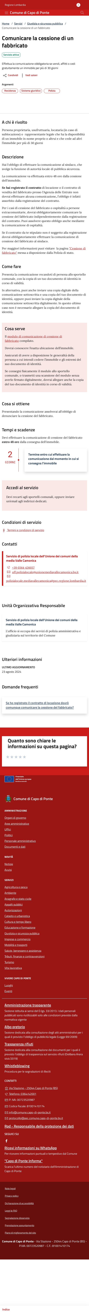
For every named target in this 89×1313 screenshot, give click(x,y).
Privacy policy (11, 1196)
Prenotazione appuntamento (19, 1225)
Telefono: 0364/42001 (20, 1094)
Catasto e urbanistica (17, 916)
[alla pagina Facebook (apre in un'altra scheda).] (6, 1141)
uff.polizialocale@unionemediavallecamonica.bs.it (45, 572)
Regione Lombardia (15, 5)
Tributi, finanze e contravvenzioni (24, 956)
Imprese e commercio (17, 939)
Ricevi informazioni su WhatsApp (30, 1148)
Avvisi (8, 870)
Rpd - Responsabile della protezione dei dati (39, 1126)
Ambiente (10, 893)
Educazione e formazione (19, 927)
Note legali (10, 1188)
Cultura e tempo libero (17, 922)
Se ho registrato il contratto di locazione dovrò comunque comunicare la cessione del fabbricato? (40, 705)
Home (5, 23)
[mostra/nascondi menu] (6, 13)
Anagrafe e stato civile (17, 899)
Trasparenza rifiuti (18, 1044)
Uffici (7, 829)
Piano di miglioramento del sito (20, 1233)
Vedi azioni (28, 75)
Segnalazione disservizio (17, 1218)
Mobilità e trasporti (15, 945)
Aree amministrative (16, 823)
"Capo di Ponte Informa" (23, 1161)
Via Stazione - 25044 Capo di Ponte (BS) (44, 1087)
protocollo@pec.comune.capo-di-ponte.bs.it (33, 1118)
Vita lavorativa (13, 968)
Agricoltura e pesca (15, 887)
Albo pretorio (14, 1027)
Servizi (18, 23)
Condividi (10, 75)
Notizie (8, 864)
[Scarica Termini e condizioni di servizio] (23, 530)
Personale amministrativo (20, 841)
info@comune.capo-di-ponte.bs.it (27, 1112)
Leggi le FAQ (11, 1210)
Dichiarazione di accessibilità (19, 1203)
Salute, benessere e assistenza (22, 951)
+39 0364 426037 (23, 567)
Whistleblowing (17, 1066)
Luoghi (8, 985)
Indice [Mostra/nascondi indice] (6, 1309)
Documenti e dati (14, 846)
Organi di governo (15, 818)
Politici (8, 835)
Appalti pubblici (13, 904)
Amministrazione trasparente (27, 1005)
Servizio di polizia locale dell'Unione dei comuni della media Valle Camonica (42, 558)
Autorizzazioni (13, 910)
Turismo (9, 962)
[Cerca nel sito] (82, 13)
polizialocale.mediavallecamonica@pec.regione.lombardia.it (46, 581)
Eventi (8, 991)
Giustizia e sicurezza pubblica (45, 23)
